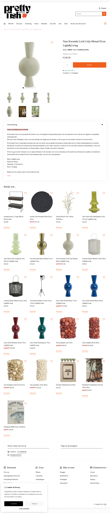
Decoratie (19, 23)
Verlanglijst (63, 427)
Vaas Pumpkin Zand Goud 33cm (14, 332)
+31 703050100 (21, 399)
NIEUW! (11, 23)
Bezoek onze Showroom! (78, 23)
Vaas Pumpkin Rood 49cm (90, 290)
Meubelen (44, 23)
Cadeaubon (39, 423)
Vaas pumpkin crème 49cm (38, 332)
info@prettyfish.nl (15, 402)
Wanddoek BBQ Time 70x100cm (14, 374)
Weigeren (34, 503)
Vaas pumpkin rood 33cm (64, 290)
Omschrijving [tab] (55, 125)
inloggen (102, 8)
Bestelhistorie (64, 423)
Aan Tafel (53, 23)
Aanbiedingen (40, 427)
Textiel (36, 23)
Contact (92, 420)
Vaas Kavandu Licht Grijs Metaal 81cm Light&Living (25, 29)
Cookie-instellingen (24, 508)
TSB (105, 452)
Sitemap (92, 427)
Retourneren (94, 423)
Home (5, 29)
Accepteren (13, 503)
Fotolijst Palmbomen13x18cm (66, 332)
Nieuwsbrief (63, 431)
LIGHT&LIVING (83, 50)
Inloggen (62, 420)
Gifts (59, 23)
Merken (38, 420)
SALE (66, 23)
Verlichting (28, 23)
